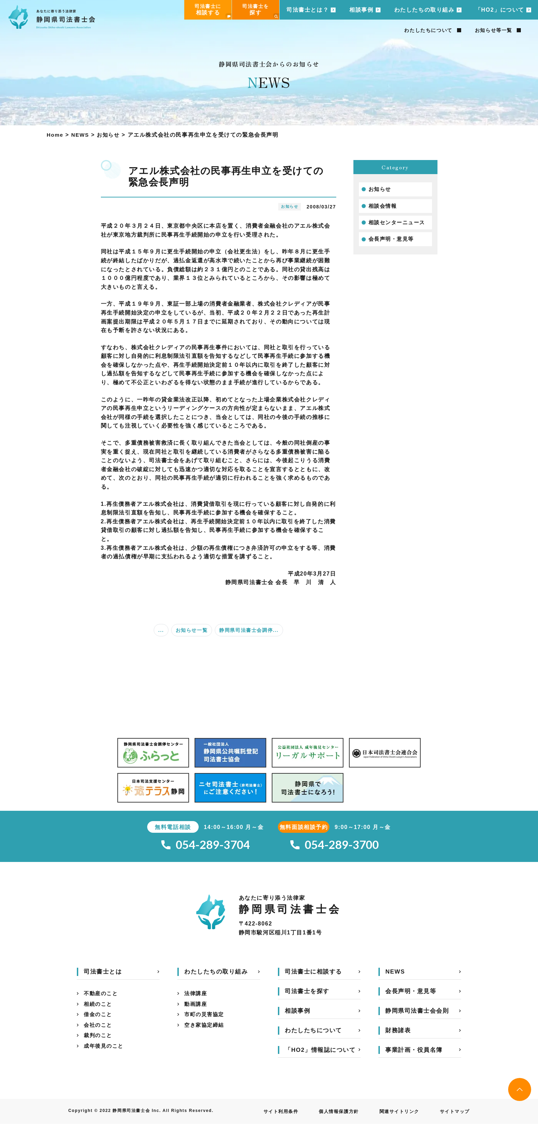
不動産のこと (102, 995)
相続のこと (99, 1006)
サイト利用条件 (271, 1112)
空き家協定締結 (205, 1028)
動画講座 (196, 1006)
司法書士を (260, 11)
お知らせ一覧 (192, 630)
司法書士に (213, 11)
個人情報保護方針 (332, 1112)
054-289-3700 (334, 845)
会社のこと (99, 1028)
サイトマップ (453, 1112)
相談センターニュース (399, 223)
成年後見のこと (105, 1050)
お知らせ (381, 189)
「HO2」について (499, 10)
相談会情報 (384, 206)
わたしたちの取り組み (424, 10)
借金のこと (99, 1017)
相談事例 (361, 10)
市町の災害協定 (205, 1017)
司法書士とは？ (307, 10)
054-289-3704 (205, 845)
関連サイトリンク (395, 1112)
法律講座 (196, 995)
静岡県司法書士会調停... (248, 630)
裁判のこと (99, 1039)
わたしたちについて (428, 30)
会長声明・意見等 (393, 240)
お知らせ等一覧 (493, 30)
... (161, 630)
